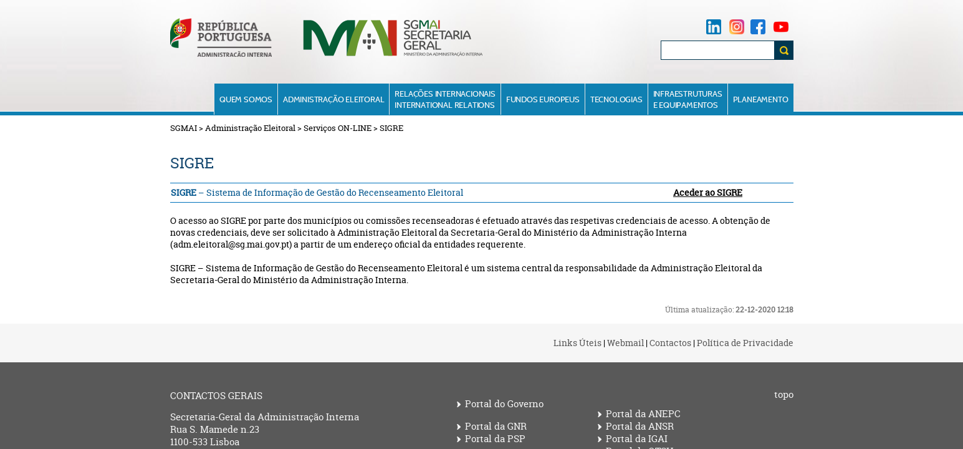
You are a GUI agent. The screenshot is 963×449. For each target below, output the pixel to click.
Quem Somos (245, 99)
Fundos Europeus (543, 99)
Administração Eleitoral (333, 99)
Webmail (625, 343)
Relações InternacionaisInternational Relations (445, 99)
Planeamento (760, 99)
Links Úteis (577, 343)
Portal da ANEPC (643, 414)
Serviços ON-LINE (337, 127)
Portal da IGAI (637, 439)
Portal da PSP (495, 439)
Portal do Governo (504, 404)
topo (783, 395)
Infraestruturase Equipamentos (687, 99)
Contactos (670, 343)
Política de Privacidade (745, 343)
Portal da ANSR (640, 426)
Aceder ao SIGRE (707, 192)
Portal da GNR (496, 426)
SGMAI (183, 127)
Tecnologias (616, 99)
